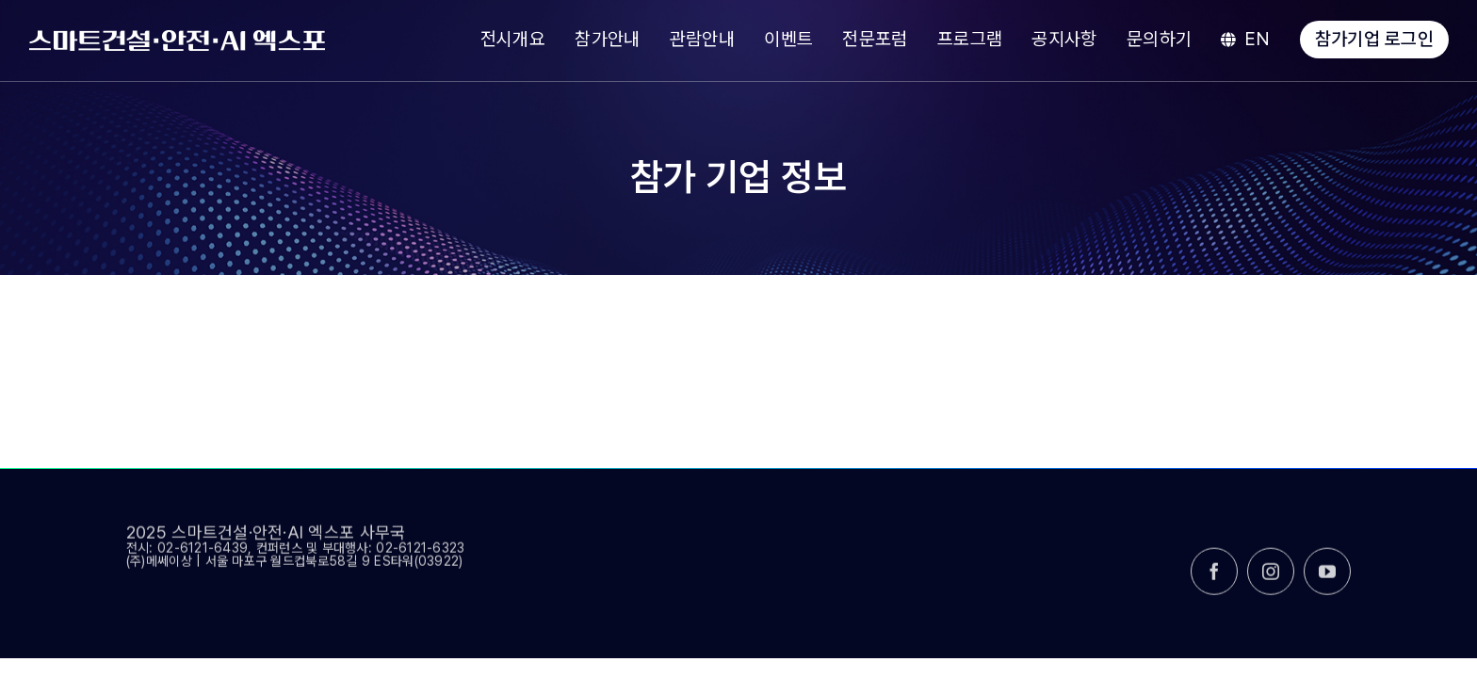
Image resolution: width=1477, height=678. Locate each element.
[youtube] (1327, 579)
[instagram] (1270, 579)
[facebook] (1214, 579)
